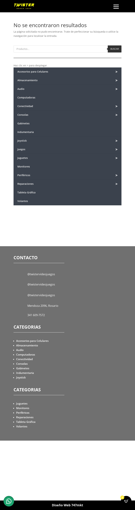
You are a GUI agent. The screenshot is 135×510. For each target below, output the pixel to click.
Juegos (67, 149)
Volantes (22, 201)
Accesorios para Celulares (67, 71)
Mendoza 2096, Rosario (42, 306)
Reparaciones (67, 184)
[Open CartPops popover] (126, 501)
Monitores (23, 166)
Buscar (114, 48)
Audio (67, 89)
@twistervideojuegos (41, 274)
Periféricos (67, 175)
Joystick (67, 140)
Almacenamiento (67, 80)
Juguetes (67, 158)
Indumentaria (25, 132)
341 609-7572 (36, 315)
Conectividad (67, 106)
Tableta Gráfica (26, 192)
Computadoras (26, 97)
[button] (9, 501)
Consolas (67, 115)
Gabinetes (23, 123)
